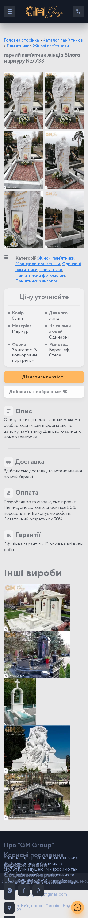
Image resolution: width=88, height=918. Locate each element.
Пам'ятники (18, 45)
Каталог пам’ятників (62, 40)
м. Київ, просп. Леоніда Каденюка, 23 (44, 908)
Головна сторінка (21, 40)
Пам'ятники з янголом (36, 280)
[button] (44, 392)
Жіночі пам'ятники (51, 45)
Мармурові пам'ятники (37, 263)
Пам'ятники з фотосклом (40, 275)
